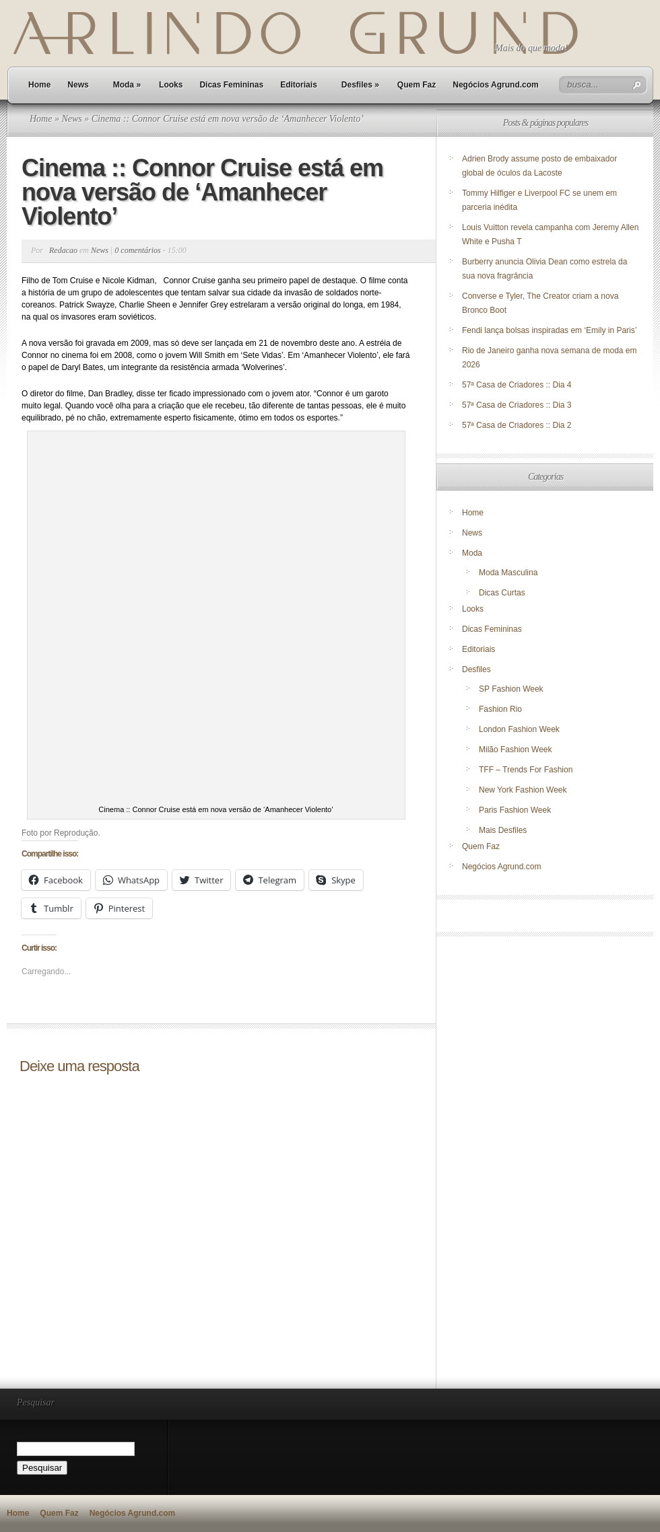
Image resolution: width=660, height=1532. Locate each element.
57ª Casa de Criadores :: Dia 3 (517, 405)
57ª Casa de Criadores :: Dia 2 (517, 425)
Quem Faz (416, 84)
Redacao (63, 250)
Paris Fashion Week (515, 810)
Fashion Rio (500, 709)
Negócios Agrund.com (496, 84)
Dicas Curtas (502, 592)
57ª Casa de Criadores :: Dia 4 (517, 385)
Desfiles (360, 84)
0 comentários (137, 250)
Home (39, 84)
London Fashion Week (519, 729)
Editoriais (298, 84)
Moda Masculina (508, 572)
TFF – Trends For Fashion (525, 769)
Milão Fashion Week (515, 749)
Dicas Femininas (231, 84)
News (77, 84)
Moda (127, 84)
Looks (171, 84)
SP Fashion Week (511, 689)
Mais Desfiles (503, 830)
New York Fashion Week (523, 790)
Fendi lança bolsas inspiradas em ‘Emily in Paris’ (549, 330)
